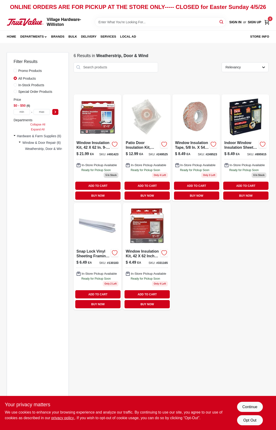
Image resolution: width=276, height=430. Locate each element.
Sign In (235, 22)
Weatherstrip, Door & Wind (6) (47, 149)
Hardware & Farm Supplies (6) (39, 136)
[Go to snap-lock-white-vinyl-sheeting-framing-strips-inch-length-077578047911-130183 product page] (97, 256)
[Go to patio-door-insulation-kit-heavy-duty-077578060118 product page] (146, 147)
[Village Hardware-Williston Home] (25, 22)
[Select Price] (55, 112)
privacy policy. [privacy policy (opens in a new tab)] (63, 418)
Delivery (88, 36)
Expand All (38, 129)
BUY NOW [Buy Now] (98, 195)
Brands (57, 36)
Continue (249, 407)
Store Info (259, 36)
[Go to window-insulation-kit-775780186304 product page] (146, 256)
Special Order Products (35, 91)
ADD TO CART (98, 186)
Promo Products (30, 71)
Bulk (72, 36)
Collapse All (37, 124)
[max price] (42, 112)
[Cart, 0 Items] (267, 22)
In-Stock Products (31, 85)
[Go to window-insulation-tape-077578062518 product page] (196, 147)
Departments (32, 36)
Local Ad (128, 36)
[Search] (221, 22)
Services (108, 36)
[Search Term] (160, 22)
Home (11, 36)
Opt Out (249, 420)
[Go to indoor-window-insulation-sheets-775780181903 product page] (245, 147)
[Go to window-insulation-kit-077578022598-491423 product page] (97, 147)
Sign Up (254, 22)
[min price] (22, 112)
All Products (27, 78)
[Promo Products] (15, 70)
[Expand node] (14, 136)
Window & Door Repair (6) (42, 143)
